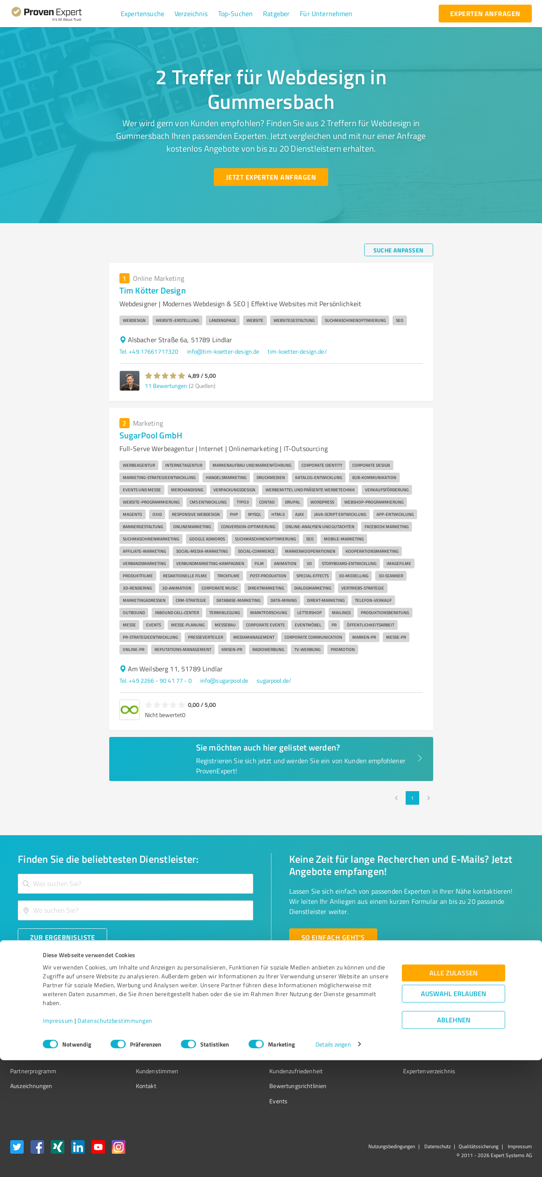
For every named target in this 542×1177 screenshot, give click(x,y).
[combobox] (135, 884)
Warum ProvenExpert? (148, 1011)
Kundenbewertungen (264, 1056)
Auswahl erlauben (453, 1110)
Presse (364, 1011)
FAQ (243, 1026)
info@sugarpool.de (224, 680)
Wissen (247, 1011)
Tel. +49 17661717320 (149, 351)
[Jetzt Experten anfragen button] (271, 177)
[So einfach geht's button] (333, 937)
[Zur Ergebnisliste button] (62, 937)
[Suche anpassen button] (398, 250)
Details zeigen (333, 1161)
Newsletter (370, 1026)
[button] (142, 13)
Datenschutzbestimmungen (114, 1137)
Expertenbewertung (381, 1056)
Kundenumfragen (32, 1026)
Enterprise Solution (34, 1056)
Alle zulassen (453, 1089)
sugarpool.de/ (274, 680)
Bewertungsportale (262, 1041)
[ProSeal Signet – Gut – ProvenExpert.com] (500, 1026)
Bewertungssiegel (33, 1011)
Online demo (372, 1041)
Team (127, 1041)
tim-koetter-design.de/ (297, 351)
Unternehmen (138, 1026)
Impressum (58, 1137)
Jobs (125, 1056)
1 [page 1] (412, 798)
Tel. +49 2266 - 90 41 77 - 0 (155, 680)
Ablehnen (453, 1136)
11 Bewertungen (166, 386)
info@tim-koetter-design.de (223, 351)
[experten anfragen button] (485, 13)
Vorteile (20, 1041)
